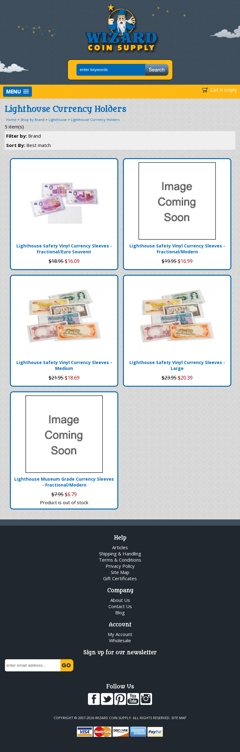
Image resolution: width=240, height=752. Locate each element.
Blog (120, 612)
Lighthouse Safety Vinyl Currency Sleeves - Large (177, 365)
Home (11, 119)
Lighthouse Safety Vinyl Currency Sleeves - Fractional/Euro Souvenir (64, 249)
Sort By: (28, 145)
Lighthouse (58, 119)
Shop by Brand (32, 119)
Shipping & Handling (120, 553)
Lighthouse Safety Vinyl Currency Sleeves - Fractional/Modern (177, 249)
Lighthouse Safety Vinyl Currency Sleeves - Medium (64, 365)
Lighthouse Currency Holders (95, 119)
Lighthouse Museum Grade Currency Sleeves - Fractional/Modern (64, 482)
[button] (17, 92)
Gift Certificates (120, 578)
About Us (120, 600)
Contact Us (120, 606)
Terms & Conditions (120, 560)
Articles (120, 547)
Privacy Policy (120, 566)
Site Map (120, 572)
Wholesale (120, 640)
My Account (120, 634)
